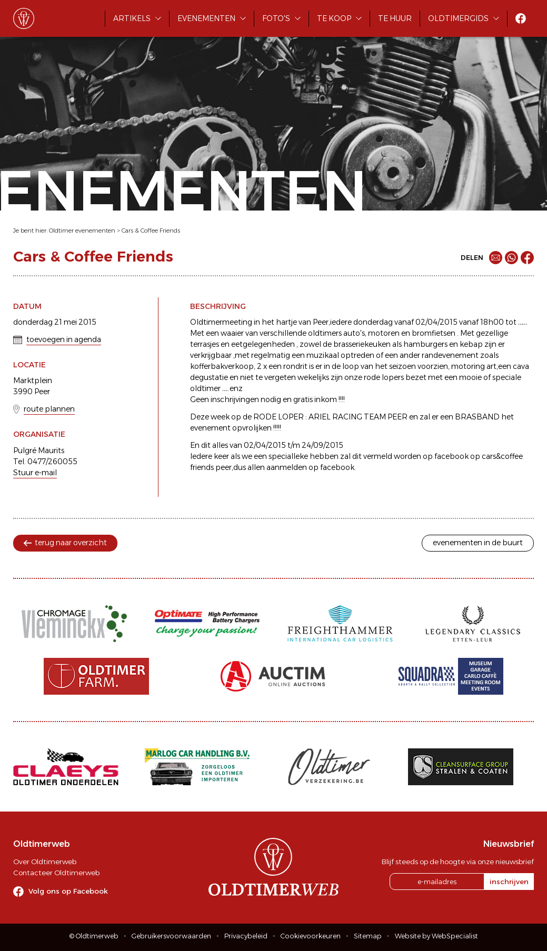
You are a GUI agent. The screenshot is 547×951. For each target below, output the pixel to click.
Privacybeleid (245, 936)
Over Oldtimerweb (44, 861)
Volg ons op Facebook (68, 891)
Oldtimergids (458, 18)
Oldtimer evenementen (82, 230)
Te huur (395, 18)
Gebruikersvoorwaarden (171, 936)
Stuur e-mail (35, 472)
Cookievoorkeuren (311, 936)
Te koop (334, 18)
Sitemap (368, 936)
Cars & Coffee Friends (151, 230)
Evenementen (206, 18)
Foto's (276, 18)
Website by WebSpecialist (436, 936)
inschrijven (509, 881)
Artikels (132, 18)
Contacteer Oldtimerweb (56, 872)
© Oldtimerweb (93, 936)
